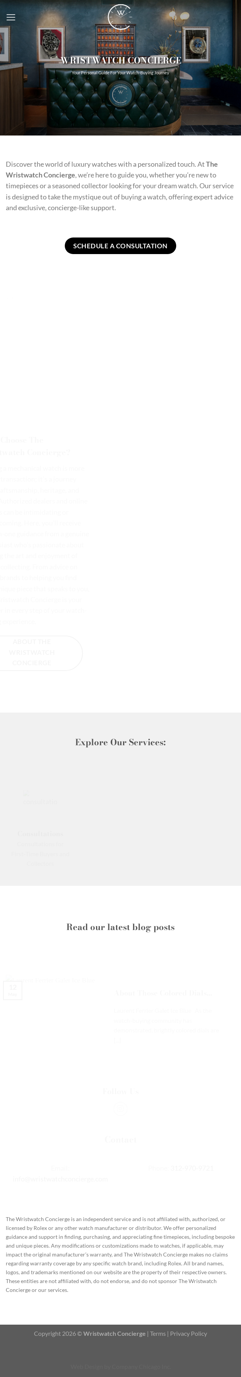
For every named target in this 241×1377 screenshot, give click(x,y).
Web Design (87, 1366)
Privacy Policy (188, 1333)
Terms (158, 1333)
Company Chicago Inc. (141, 1366)
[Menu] (11, 17)
